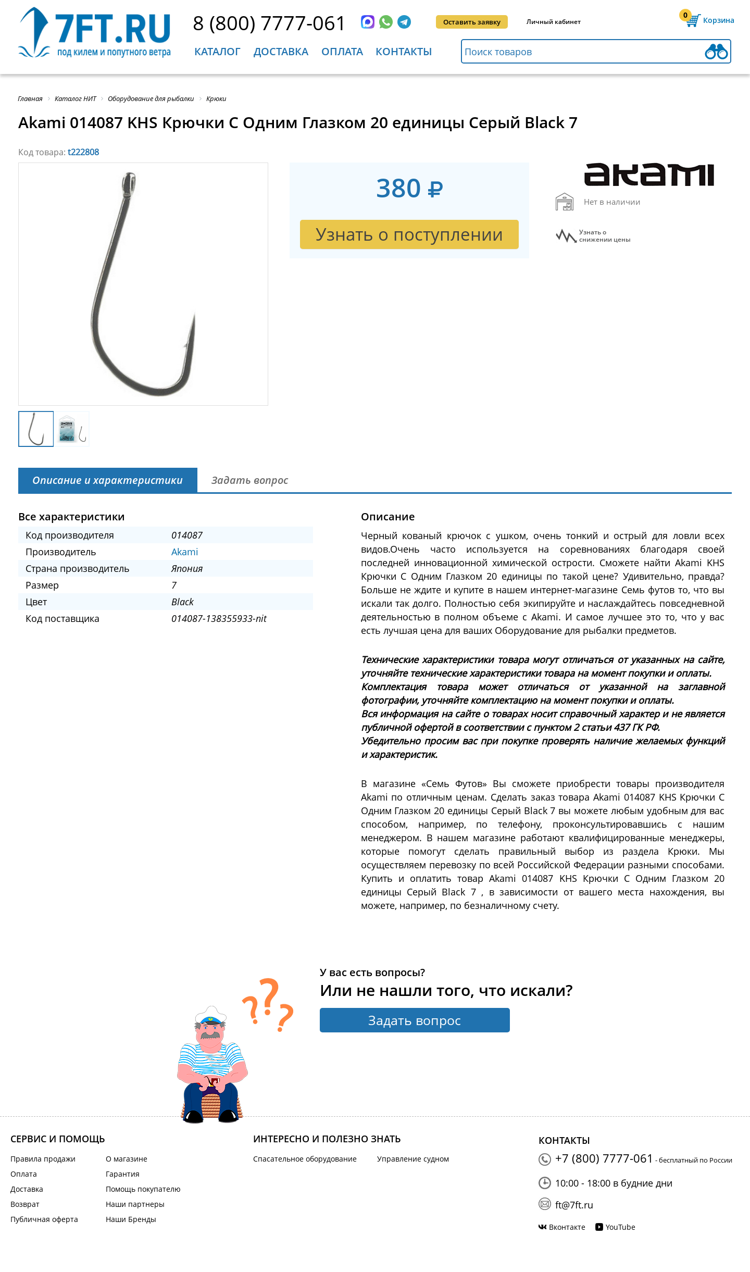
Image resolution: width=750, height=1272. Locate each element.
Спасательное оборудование (305, 1159)
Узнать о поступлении (409, 234)
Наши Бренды (131, 1219)
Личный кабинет (554, 21)
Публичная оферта (44, 1219)
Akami (184, 551)
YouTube (620, 1227)
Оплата (342, 51)
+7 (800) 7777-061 (604, 1158)
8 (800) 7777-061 (270, 22)
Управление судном (413, 1159)
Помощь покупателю (143, 1189)
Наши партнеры (135, 1204)
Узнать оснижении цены (605, 236)
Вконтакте (567, 1227)
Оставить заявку (472, 22)
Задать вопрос (414, 1020)
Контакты (404, 51)
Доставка (281, 51)
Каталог (217, 51)
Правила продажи (43, 1159)
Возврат (25, 1204)
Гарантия (123, 1174)
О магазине (126, 1159)
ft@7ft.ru (574, 1205)
